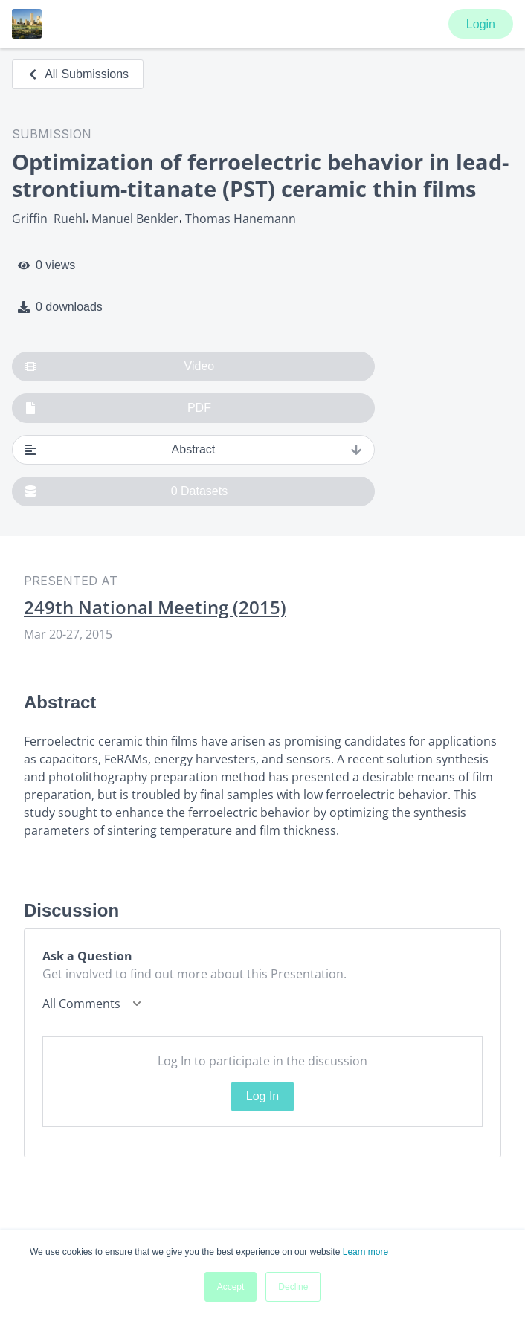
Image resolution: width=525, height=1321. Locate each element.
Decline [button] (293, 1287)
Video (119, 366)
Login (480, 24)
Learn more (365, 1252)
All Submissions (78, 74)
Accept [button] (231, 1287)
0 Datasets (126, 491)
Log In (262, 1096)
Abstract (193, 450)
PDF (118, 408)
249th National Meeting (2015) (155, 607)
